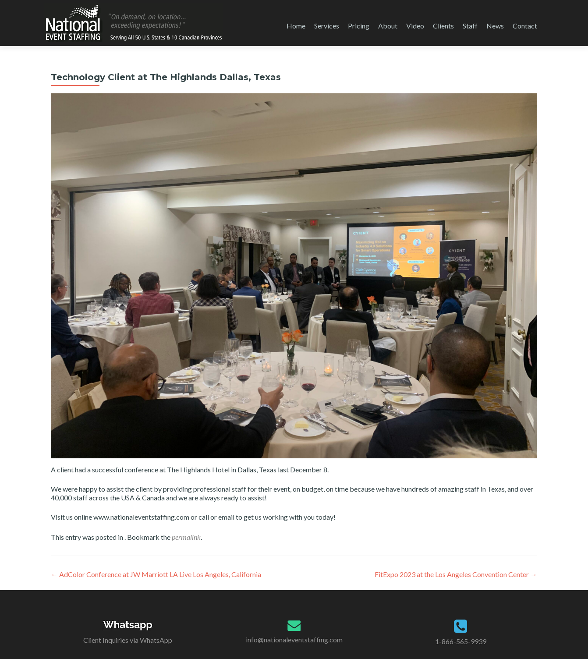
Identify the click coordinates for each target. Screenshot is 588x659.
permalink (186, 537)
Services (326, 25)
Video (415, 25)
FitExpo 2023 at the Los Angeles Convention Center (456, 574)
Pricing (358, 25)
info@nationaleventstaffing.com (294, 639)
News (495, 25)
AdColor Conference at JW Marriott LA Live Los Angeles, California (156, 574)
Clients (443, 25)
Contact (525, 25)
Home (296, 25)
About (387, 25)
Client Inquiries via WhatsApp (127, 640)
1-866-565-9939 (460, 641)
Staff (470, 25)
